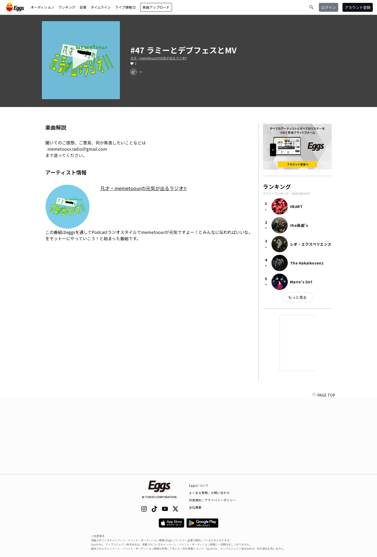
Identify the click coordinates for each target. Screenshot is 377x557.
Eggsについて (199, 485)
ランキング (66, 7)
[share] (133, 72)
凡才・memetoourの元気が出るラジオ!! (158, 58)
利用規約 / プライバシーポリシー (212, 500)
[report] (141, 72)
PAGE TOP (323, 471)
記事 (83, 7)
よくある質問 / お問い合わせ (209, 493)
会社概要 (195, 507)
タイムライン (101, 7)
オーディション (42, 7)
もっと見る (297, 297)
